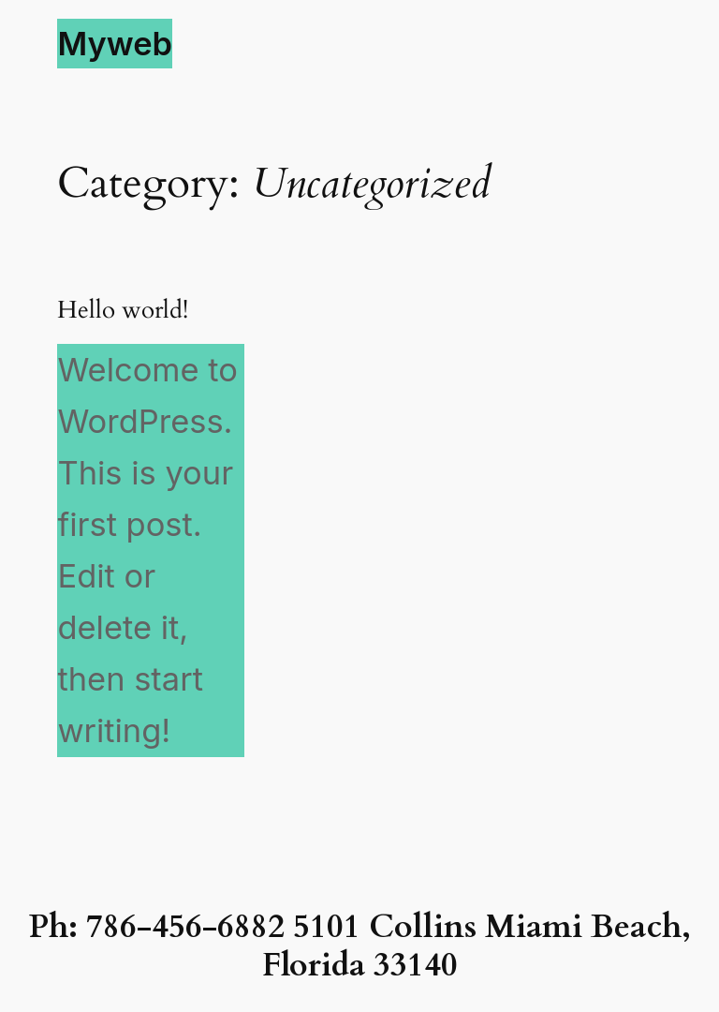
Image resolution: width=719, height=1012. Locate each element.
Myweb (114, 43)
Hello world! (122, 310)
